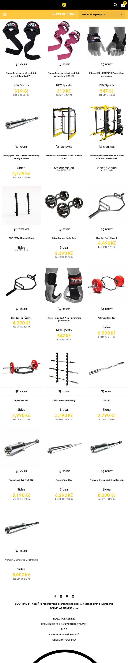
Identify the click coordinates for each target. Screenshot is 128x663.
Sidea (21, 168)
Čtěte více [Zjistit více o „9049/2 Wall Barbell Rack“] (23, 229)
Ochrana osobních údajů (64, 634)
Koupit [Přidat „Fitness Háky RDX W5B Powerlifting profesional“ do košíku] (66, 309)
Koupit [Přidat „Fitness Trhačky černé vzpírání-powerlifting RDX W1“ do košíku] (23, 64)
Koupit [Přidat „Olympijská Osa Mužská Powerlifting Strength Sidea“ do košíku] (23, 147)
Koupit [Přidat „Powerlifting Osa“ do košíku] (66, 471)
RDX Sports (21, 85)
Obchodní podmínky (64, 640)
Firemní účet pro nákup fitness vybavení (64, 624)
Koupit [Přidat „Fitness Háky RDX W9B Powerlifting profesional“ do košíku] (109, 64)
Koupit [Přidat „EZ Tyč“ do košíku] (109, 392)
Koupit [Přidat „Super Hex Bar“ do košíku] (23, 392)
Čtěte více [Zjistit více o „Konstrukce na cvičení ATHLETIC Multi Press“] (66, 147)
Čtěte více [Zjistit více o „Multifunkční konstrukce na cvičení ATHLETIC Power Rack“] (109, 147)
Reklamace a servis (64, 619)
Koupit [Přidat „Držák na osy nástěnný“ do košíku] (66, 392)
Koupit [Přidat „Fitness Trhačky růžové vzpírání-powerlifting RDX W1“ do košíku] (66, 64)
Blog (64, 629)
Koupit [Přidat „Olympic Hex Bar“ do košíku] (109, 309)
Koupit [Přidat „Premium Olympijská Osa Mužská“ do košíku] (23, 551)
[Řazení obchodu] (102, 14)
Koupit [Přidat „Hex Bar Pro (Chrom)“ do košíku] (109, 229)
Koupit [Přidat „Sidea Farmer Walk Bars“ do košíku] (66, 229)
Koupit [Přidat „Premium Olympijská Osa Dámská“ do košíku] (109, 471)
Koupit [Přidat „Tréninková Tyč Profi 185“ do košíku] (23, 471)
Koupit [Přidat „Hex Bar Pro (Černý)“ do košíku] (23, 309)
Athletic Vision (64, 168)
